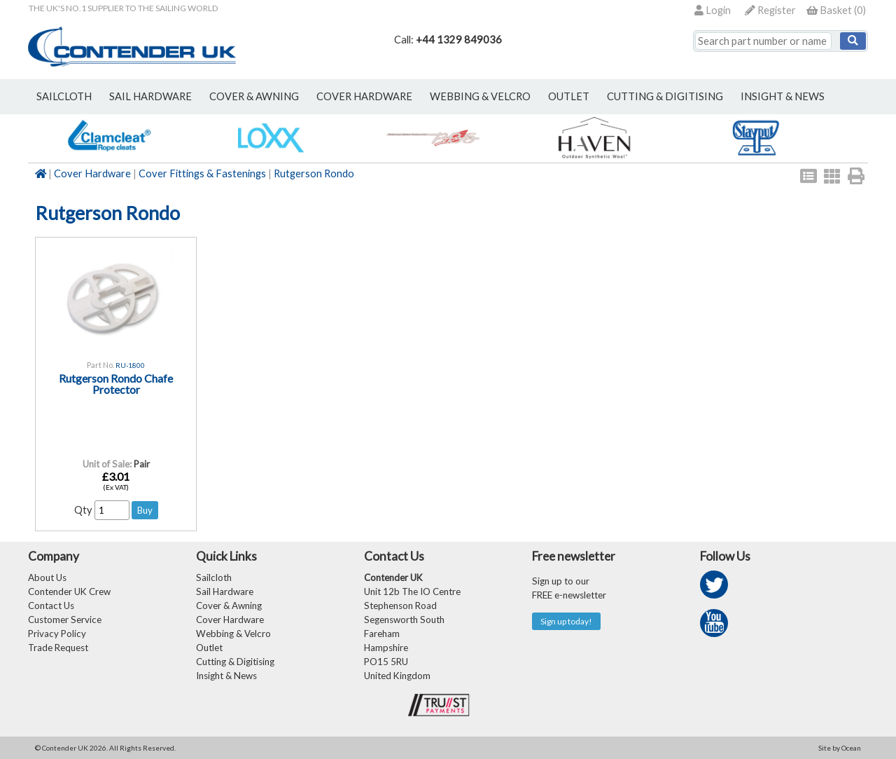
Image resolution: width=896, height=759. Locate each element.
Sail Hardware (224, 591)
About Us (47, 577)
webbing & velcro (480, 96)
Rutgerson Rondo (314, 173)
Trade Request (58, 647)
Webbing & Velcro (233, 633)
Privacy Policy (57, 633)
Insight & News (783, 96)
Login (712, 10)
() (836, 10)
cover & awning (254, 96)
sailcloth (64, 96)
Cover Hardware (92, 173)
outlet (568, 96)
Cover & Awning (229, 605)
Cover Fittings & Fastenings (202, 173)
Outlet (209, 647)
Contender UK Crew (69, 591)
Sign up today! (566, 621)
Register (770, 10)
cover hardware (364, 96)
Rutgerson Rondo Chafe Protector (116, 383)
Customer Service (65, 619)
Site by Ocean (839, 748)
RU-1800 (130, 365)
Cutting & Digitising (665, 96)
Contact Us (51, 605)
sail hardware (150, 96)
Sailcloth (214, 577)
